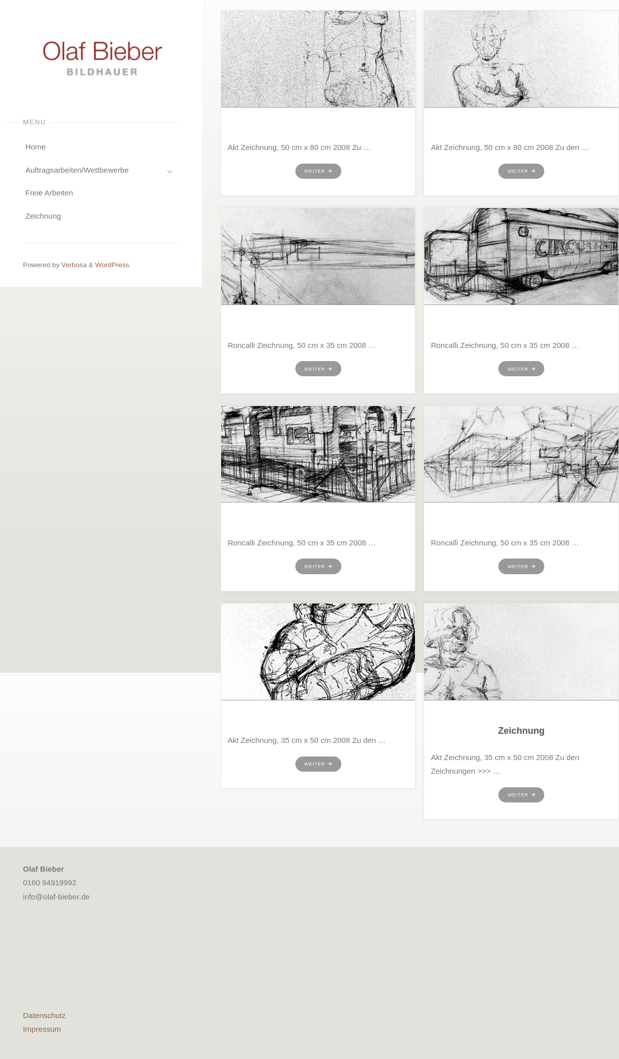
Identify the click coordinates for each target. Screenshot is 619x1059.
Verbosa (73, 265)
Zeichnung (521, 730)
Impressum (42, 1029)
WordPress (112, 265)
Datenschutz (44, 1015)
